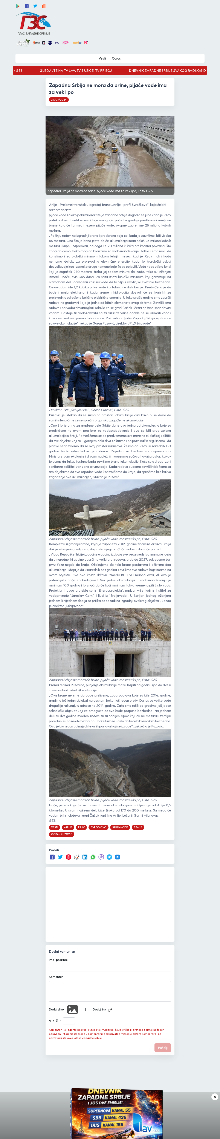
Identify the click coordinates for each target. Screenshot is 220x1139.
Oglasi (116, 58)
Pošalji (163, 1048)
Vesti (102, 58)
